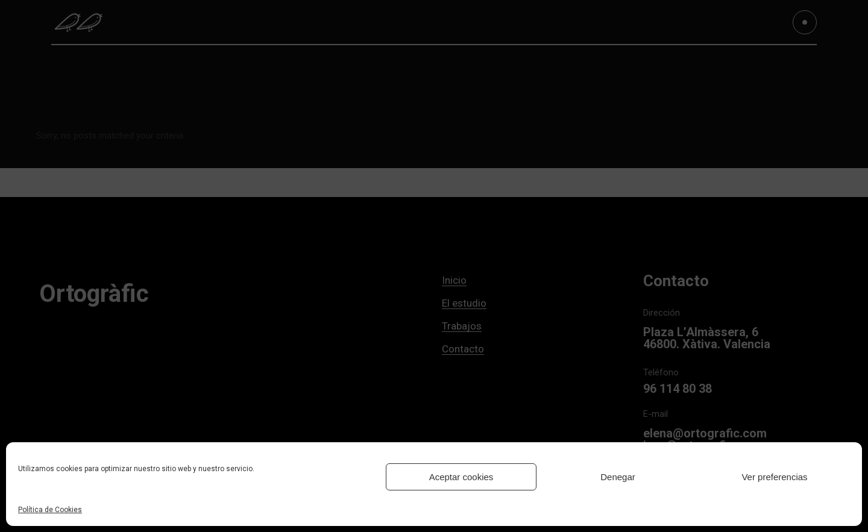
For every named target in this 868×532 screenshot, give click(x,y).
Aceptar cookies (461, 477)
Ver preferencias (774, 477)
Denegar (617, 477)
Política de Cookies (50, 509)
